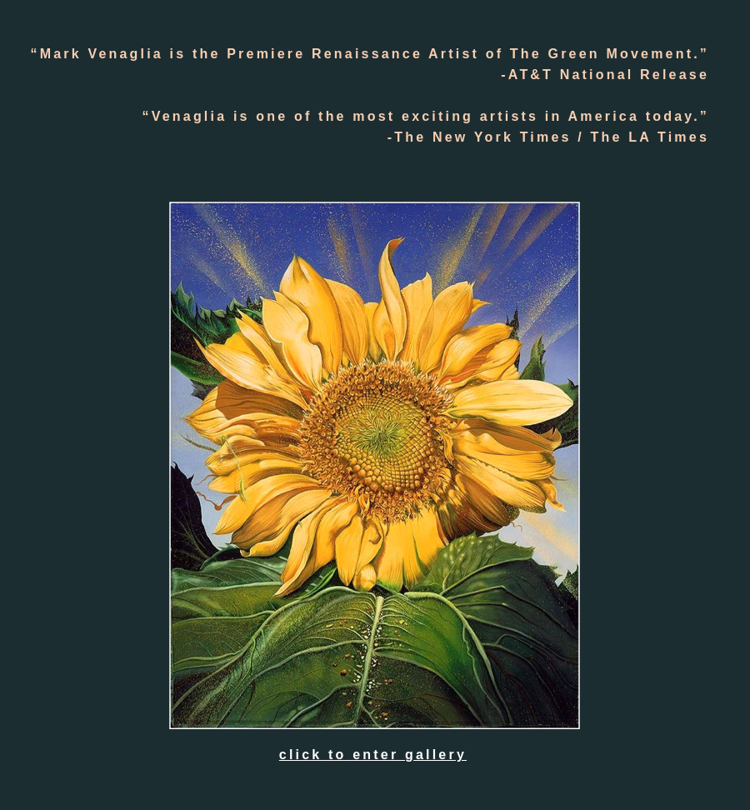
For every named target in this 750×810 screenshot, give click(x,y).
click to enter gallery (373, 755)
